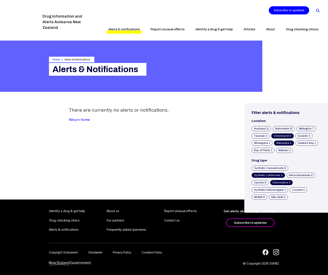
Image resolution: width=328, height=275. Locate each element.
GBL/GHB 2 (278, 197)
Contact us (172, 220)
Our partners (115, 220)
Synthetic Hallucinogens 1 (270, 189)
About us (112, 211)
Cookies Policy (152, 252)
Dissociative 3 (281, 182)
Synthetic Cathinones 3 (268, 175)
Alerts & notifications (124, 29)
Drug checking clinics (302, 29)
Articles (249, 29)
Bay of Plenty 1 (263, 150)
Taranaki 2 (260, 135)
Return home (79, 120)
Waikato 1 (284, 150)
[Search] (317, 10)
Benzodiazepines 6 (301, 175)
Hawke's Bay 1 (307, 143)
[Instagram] (276, 252)
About (270, 29)
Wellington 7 (306, 128)
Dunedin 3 (304, 135)
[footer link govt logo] (70, 263)
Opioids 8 (260, 182)
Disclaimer (95, 252)
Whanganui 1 (262, 143)
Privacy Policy (122, 252)
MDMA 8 (259, 197)
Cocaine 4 (298, 189)
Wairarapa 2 (284, 143)
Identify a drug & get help (214, 29)
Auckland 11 (261, 128)
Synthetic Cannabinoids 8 (270, 168)
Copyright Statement (63, 252)
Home (56, 59)
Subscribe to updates (289, 10)
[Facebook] (265, 252)
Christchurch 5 (282, 135)
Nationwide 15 (283, 128)
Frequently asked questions (126, 230)
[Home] (22, 19)
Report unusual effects (167, 29)
